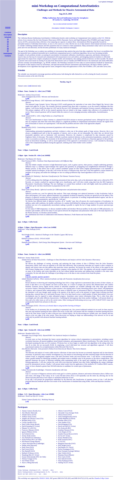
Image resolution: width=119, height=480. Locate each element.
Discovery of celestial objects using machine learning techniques (60, 306)
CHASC (7, 28)
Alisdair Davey (26, 260)
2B (8, 49)
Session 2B (32, 330)
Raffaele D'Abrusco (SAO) (30, 238)
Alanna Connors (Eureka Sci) (31, 399)
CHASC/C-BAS (44, 478)
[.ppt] (27, 114)
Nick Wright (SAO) (28, 235)
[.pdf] (27, 98)
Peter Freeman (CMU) (29, 161)
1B (8, 42)
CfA (102, 38)
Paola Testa (37, 260)
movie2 (34, 277)
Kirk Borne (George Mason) (31, 100)
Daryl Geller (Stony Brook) (30, 189)
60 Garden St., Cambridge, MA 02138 (65, 20)
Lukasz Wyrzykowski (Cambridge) (33, 370)
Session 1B (32, 155)
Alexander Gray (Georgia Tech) (32, 335)
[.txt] (29, 86)
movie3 (40, 277)
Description (55, 28)
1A (8, 39)
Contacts (76, 28)
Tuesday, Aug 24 (65, 82)
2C (8, 51)
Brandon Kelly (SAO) (29, 127)
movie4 (45, 277)
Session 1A (32, 91)
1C (8, 44)
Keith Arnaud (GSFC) (29, 116)
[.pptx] (28, 275)
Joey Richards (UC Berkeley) (31, 176)
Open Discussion (36, 227)
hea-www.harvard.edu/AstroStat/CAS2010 (65, 24)
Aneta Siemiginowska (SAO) (31, 97)
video (39, 91)
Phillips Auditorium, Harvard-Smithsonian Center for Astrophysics (65, 18)
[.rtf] (27, 401)
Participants (69, 28)
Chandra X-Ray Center (101, 478)
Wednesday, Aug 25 (65, 248)
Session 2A (32, 254)
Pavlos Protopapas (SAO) (30, 306)
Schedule (62, 28)
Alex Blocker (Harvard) (29, 349)
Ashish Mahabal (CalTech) (30, 279)
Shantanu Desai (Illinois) (30, 242)
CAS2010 (8, 32)
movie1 (28, 277)
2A (8, 46)
